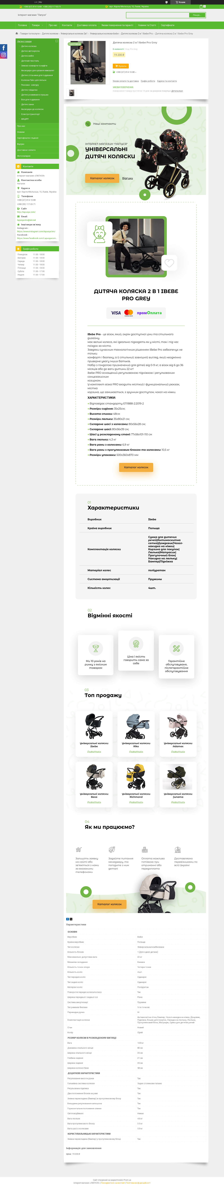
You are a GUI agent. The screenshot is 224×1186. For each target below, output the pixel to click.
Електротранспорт (30, 114)
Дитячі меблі (27, 56)
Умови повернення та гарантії (117, 25)
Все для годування (30, 99)
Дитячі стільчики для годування (37, 75)
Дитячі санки (27, 104)
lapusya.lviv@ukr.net (26, 220)
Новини (21, 132)
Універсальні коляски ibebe (104, 33)
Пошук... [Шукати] (197, 15)
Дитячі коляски (50, 33)
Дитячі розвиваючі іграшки (34, 95)
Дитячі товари (24, 41)
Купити (122, 66)
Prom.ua (127, 1180)
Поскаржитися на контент (113, 1183)
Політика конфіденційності (138, 1183)
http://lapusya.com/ (26, 212)
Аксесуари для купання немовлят (37, 70)
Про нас (53, 25)
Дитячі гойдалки (29, 90)
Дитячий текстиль (30, 61)
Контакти (67, 25)
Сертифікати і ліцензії (27, 138)
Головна (22, 25)
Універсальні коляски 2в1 (74, 33)
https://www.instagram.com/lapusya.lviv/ (36, 231)
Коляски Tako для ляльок (33, 80)
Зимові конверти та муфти (34, 65)
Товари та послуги (30, 33)
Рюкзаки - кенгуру (30, 85)
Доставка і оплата (86, 25)
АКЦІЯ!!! (25, 119)
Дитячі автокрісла (30, 51)
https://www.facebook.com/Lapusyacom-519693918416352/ (37, 238)
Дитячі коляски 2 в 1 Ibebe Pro (137, 33)
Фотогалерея (23, 156)
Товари (36, 25)
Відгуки (127, 178)
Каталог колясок (102, 178)
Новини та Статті (147, 25)
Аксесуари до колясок (32, 109)
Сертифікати (167, 25)
